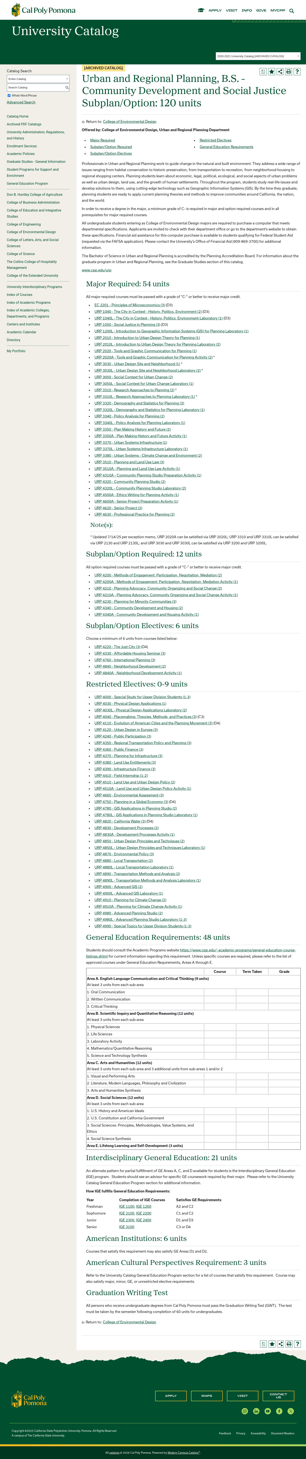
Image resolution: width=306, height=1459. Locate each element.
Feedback (225, 1433)
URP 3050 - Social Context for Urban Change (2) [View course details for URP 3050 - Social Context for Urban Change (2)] (134, 377)
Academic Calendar (21, 332)
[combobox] (258, 56)
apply (215, 10)
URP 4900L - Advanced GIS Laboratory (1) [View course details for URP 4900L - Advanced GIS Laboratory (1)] (129, 893)
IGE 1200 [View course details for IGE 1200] (143, 1206)
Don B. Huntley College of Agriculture (34, 195)
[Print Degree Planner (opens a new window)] (263, 71)
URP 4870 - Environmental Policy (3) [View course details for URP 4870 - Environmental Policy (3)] (124, 854)
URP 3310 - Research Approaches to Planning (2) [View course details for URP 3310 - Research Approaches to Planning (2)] (134, 390)
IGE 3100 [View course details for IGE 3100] (126, 1227)
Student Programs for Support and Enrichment (33, 172)
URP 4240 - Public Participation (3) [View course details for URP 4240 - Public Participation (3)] (123, 736)
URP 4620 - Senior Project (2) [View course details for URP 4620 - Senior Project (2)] (118, 508)
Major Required (102, 140)
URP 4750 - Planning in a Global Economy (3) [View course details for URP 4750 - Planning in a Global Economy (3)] (131, 802)
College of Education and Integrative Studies (34, 213)
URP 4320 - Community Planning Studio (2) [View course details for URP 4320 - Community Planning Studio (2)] (130, 482)
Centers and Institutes (23, 324)
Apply (171, 1395)
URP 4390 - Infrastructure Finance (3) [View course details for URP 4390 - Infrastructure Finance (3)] (125, 769)
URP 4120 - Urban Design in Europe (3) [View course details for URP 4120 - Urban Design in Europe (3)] (126, 730)
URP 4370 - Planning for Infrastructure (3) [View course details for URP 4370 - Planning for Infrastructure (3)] (128, 756)
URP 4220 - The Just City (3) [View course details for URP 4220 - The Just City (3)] (117, 647)
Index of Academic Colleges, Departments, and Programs (28, 313)
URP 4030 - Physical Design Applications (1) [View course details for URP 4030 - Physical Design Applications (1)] (130, 703)
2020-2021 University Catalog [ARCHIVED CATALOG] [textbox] (250, 56)
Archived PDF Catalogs (24, 124)
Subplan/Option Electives (111, 153)
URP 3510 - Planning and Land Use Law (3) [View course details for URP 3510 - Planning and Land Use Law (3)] (129, 462)
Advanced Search (21, 102)
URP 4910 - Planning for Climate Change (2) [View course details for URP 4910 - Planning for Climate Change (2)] (130, 900)
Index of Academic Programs (29, 303)
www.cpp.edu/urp (96, 270)
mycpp (278, 10)
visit (232, 10)
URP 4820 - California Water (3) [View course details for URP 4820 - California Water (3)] (120, 821)
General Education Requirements (226, 147)
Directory (13, 340)
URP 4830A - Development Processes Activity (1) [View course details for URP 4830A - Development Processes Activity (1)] (134, 834)
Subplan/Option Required (111, 147)
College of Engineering (24, 224)
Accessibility (258, 1433)
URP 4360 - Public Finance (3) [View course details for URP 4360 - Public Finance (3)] (119, 749)
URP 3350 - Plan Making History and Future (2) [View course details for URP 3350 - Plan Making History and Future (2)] (133, 429)
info (247, 10)
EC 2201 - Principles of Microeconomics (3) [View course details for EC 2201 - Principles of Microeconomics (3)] (130, 305)
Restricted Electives (215, 140)
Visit (242, 1395)
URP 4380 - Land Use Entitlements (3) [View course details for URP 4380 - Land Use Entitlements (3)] (125, 762)
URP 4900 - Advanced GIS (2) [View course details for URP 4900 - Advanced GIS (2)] (118, 887)
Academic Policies (21, 154)
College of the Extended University (32, 276)
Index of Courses (19, 295)
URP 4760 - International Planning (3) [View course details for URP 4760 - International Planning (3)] (125, 660)
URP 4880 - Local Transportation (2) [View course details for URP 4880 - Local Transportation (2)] (124, 861)
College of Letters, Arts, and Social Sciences (33, 243)
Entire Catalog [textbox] (17, 79)
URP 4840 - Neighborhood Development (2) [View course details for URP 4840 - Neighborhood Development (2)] (130, 666)
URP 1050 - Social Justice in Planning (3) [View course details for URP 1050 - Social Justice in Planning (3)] (127, 324)
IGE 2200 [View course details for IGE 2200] (143, 1213)
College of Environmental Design (31, 232)
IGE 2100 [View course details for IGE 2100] (126, 1213)
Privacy (240, 1433)
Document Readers (282, 1433)
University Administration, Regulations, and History (36, 135)
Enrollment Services (22, 146)
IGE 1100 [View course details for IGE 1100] (126, 1206)
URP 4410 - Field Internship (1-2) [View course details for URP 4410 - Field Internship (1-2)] (121, 775)
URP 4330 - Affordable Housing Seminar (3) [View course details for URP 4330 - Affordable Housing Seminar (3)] (130, 653)
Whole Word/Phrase (24, 95)
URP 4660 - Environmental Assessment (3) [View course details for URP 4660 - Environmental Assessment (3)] (129, 795)
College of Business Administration (33, 202)
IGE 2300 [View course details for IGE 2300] (126, 1220)
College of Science (21, 254)
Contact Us (278, 1396)
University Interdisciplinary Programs (34, 287)
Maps (206, 1395)
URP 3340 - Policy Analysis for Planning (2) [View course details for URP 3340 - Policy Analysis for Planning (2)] (129, 416)
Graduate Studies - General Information (36, 162)
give (261, 10)
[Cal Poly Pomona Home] (43, 10)
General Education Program (27, 184)
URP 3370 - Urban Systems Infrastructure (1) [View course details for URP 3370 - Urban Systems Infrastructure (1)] (131, 442)
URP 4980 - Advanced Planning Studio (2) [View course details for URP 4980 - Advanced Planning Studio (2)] (129, 913)
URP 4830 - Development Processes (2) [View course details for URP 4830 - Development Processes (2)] (127, 828)
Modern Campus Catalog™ (184, 1452)
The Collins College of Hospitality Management (32, 265)
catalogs (114, 1452)
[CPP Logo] (29, 1399)
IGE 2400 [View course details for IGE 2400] (143, 1220)
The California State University (45, 1435)
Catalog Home (17, 116)
